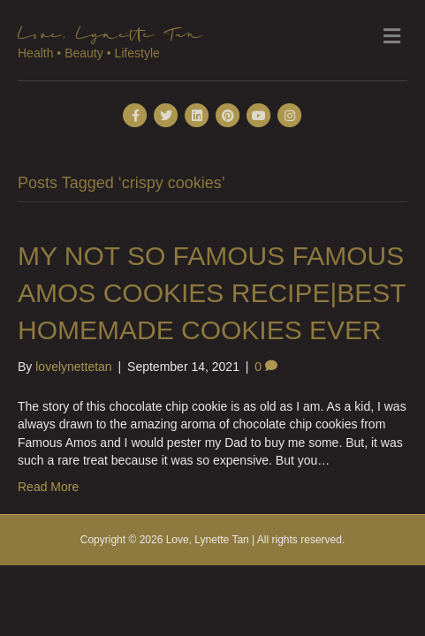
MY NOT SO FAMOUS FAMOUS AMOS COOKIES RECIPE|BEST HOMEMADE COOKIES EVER (212, 292)
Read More (48, 487)
